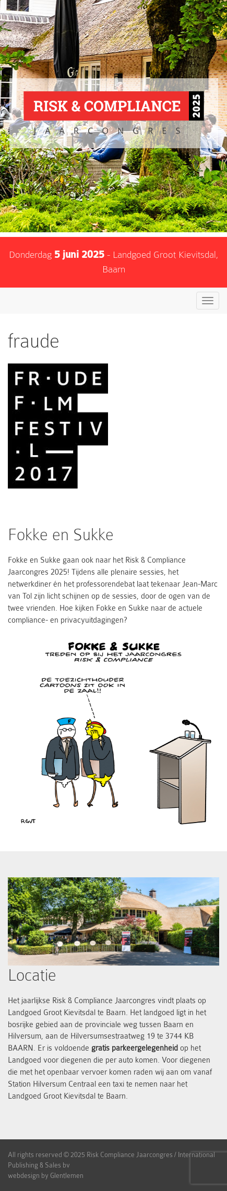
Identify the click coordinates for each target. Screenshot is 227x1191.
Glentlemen (66, 1176)
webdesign (24, 1176)
